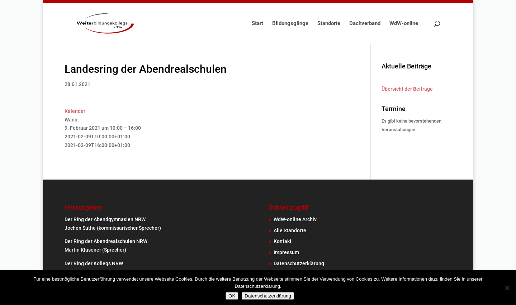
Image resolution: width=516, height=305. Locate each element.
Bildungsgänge (290, 24)
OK (231, 296)
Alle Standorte (290, 230)
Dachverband (364, 24)
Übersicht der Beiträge (407, 89)
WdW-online (403, 24)
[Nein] (507, 287)
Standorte (328, 24)
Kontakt (283, 241)
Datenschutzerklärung (299, 263)
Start (257, 24)
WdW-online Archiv (295, 219)
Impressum (286, 252)
